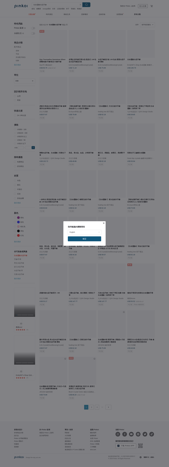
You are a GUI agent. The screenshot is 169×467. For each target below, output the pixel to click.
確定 (84, 239)
